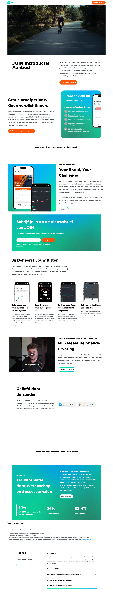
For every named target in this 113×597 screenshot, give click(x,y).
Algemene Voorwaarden (43, 244)
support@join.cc (86, 539)
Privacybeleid (19, 246)
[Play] (32, 354)
